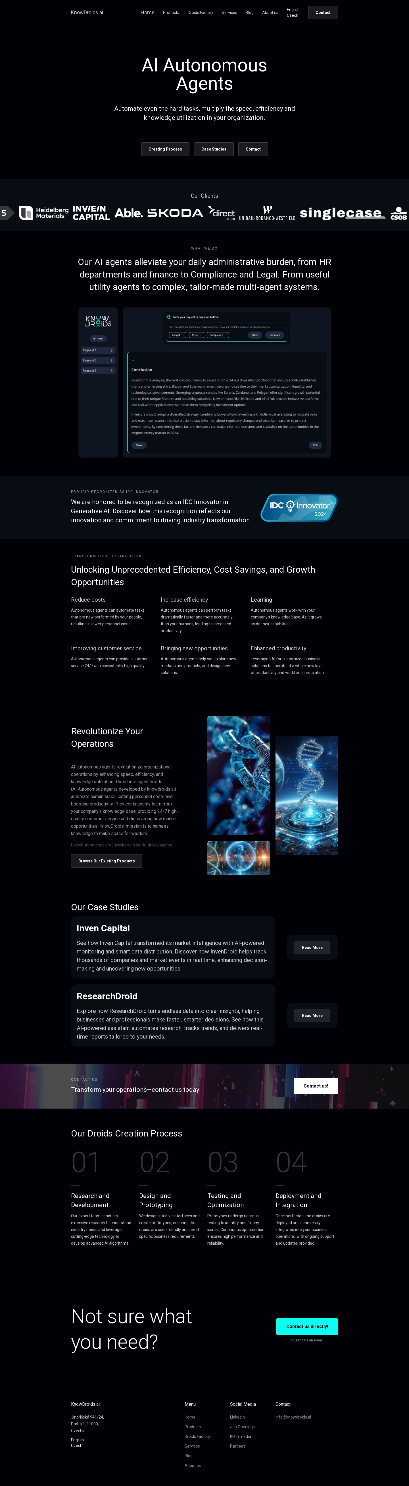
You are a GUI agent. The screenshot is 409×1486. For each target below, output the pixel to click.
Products (171, 12)
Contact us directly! (307, 1326)
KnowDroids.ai (87, 12)
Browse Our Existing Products (106, 861)
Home (148, 12)
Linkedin (237, 1417)
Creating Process (165, 149)
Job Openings (242, 1427)
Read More (312, 947)
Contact (323, 12)
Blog (250, 12)
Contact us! (316, 1086)
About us (270, 12)
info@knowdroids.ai (293, 1417)
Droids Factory (200, 12)
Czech (292, 15)
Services (229, 12)
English (293, 9)
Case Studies (213, 149)
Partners (238, 1446)
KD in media (240, 1436)
